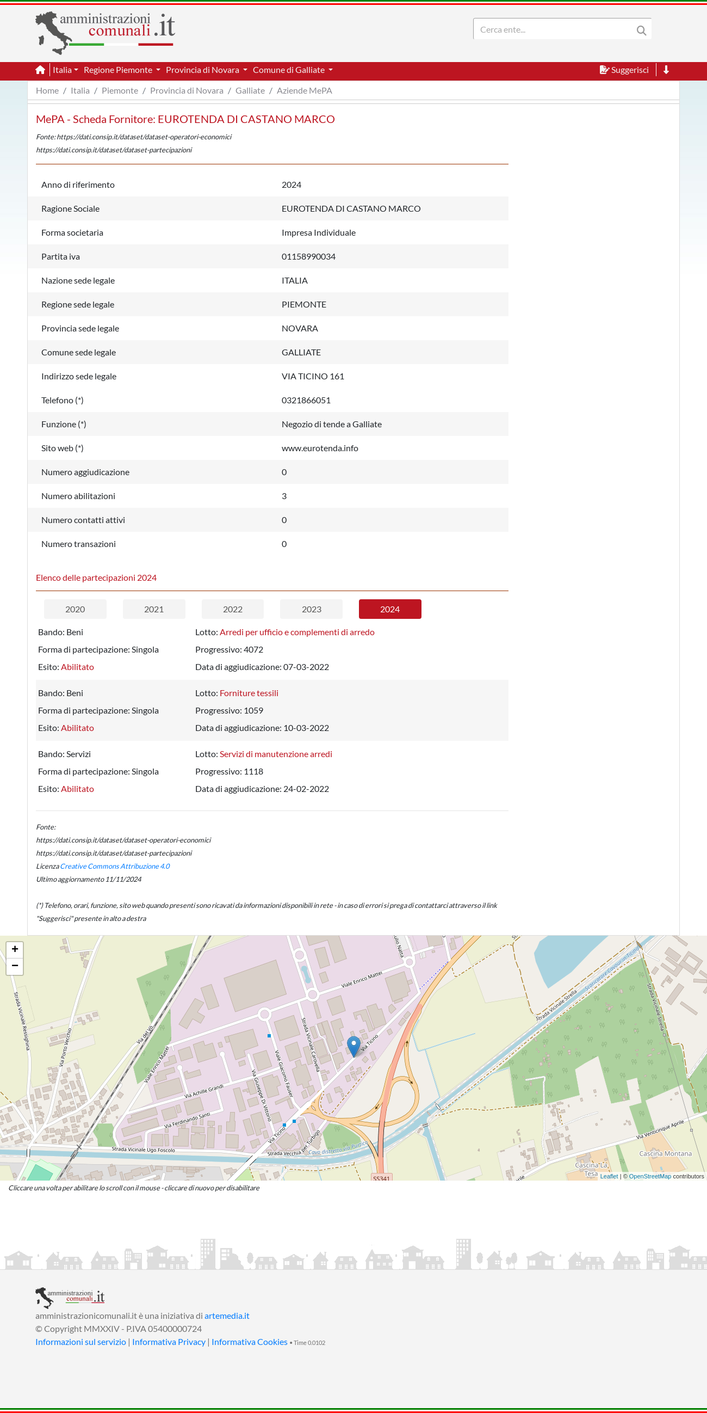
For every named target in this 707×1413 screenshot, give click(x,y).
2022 (233, 609)
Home (47, 90)
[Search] (555, 29)
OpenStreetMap (650, 1176)
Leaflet (609, 1176)
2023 (311, 609)
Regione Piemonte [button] (119, 69)
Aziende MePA (304, 90)
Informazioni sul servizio (80, 1341)
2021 (154, 609)
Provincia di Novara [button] (203, 69)
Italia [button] (62, 69)
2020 (75, 609)
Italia (80, 90)
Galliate (250, 90)
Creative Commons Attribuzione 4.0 (114, 866)
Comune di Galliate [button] (289, 69)
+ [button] (14, 950)
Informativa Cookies (250, 1341)
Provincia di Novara (187, 90)
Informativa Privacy (169, 1341)
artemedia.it (227, 1315)
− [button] (14, 967)
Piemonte (120, 90)
